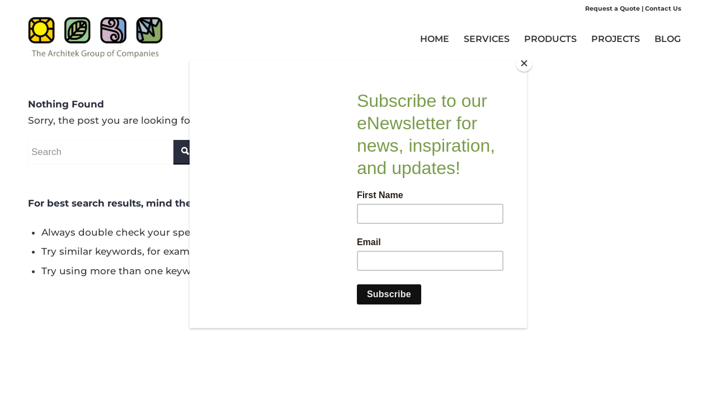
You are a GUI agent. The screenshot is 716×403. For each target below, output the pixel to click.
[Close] (524, 63)
